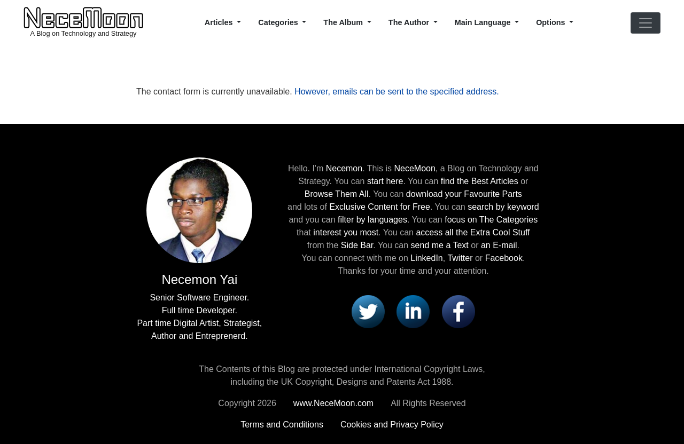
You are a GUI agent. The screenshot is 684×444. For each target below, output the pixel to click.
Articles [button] (220, 22)
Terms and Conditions (281, 424)
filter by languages (372, 219)
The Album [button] (344, 22)
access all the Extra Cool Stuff (473, 232)
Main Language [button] (484, 22)
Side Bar (357, 245)
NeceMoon (414, 168)
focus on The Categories (491, 219)
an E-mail (499, 245)
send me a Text (440, 245)
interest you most (345, 232)
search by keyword (503, 206)
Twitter (459, 258)
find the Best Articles (479, 181)
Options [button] (551, 22)
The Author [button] (409, 22)
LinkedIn (426, 258)
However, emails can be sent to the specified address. (396, 91)
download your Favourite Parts (464, 194)
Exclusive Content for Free (379, 206)
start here (385, 181)
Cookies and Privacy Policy (392, 424)
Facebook (504, 258)
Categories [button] (279, 22)
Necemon (344, 168)
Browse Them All (337, 194)
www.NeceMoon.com (333, 403)
